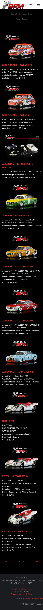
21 (37, 561)
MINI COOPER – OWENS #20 (17, 65)
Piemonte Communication (34, 599)
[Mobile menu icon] (38, 4)
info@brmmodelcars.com (21, 589)
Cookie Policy (27, 594)
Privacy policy (16, 594)
